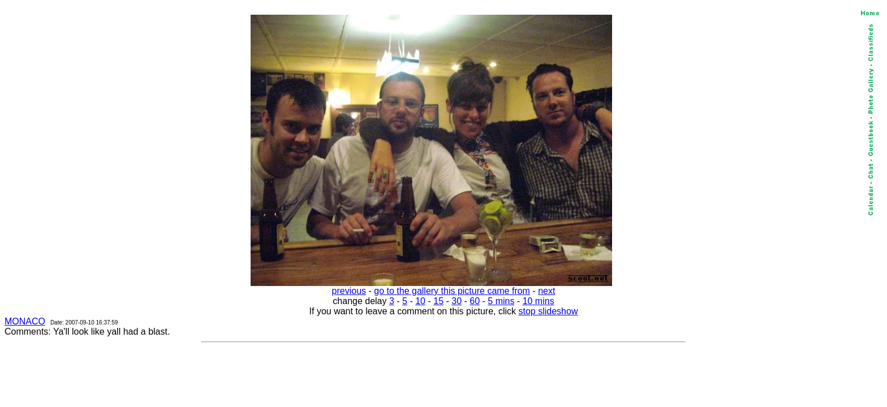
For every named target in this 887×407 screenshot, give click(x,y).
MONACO (25, 321)
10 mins (538, 301)
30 (456, 301)
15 (438, 301)
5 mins (501, 301)
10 (420, 301)
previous (349, 291)
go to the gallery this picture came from (452, 291)
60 (475, 301)
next (546, 291)
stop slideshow (548, 311)
